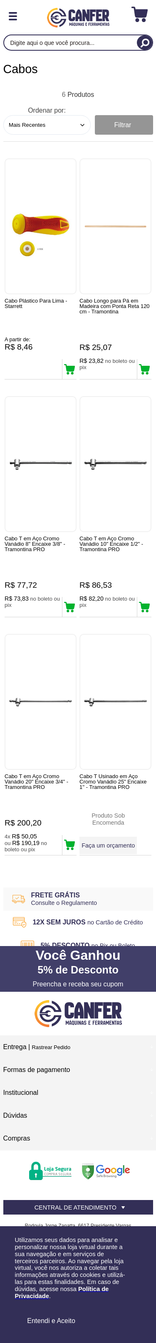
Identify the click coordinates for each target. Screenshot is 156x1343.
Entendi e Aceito (51, 1320)
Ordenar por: (47, 110)
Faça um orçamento (108, 845)
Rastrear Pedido (51, 1047)
